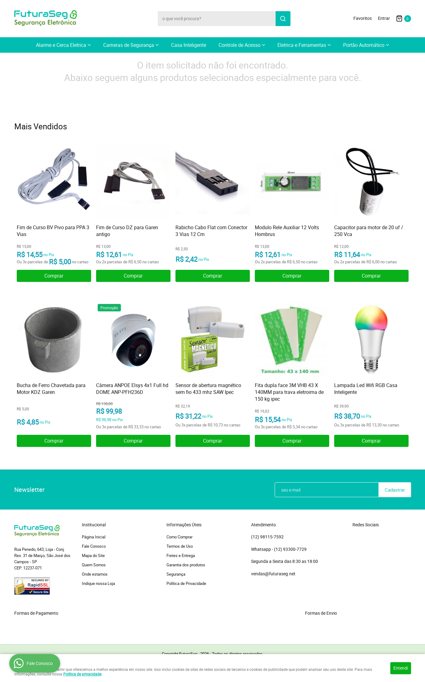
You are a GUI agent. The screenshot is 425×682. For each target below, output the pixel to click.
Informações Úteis (183, 525)
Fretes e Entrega (180, 555)
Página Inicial (93, 537)
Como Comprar (179, 537)
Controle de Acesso (239, 45)
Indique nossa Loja (98, 583)
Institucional (94, 525)
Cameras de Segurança (128, 45)
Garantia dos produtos (185, 565)
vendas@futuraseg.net (273, 574)
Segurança (175, 574)
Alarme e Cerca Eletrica (61, 45)
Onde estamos (95, 574)
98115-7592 (267, 537)
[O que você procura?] (283, 18)
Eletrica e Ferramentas (301, 45)
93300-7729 (291, 549)
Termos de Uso (179, 546)
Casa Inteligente (188, 45)
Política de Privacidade (186, 583)
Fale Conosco (94, 546)
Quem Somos (94, 565)
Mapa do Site (93, 555)
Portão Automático (363, 45)
